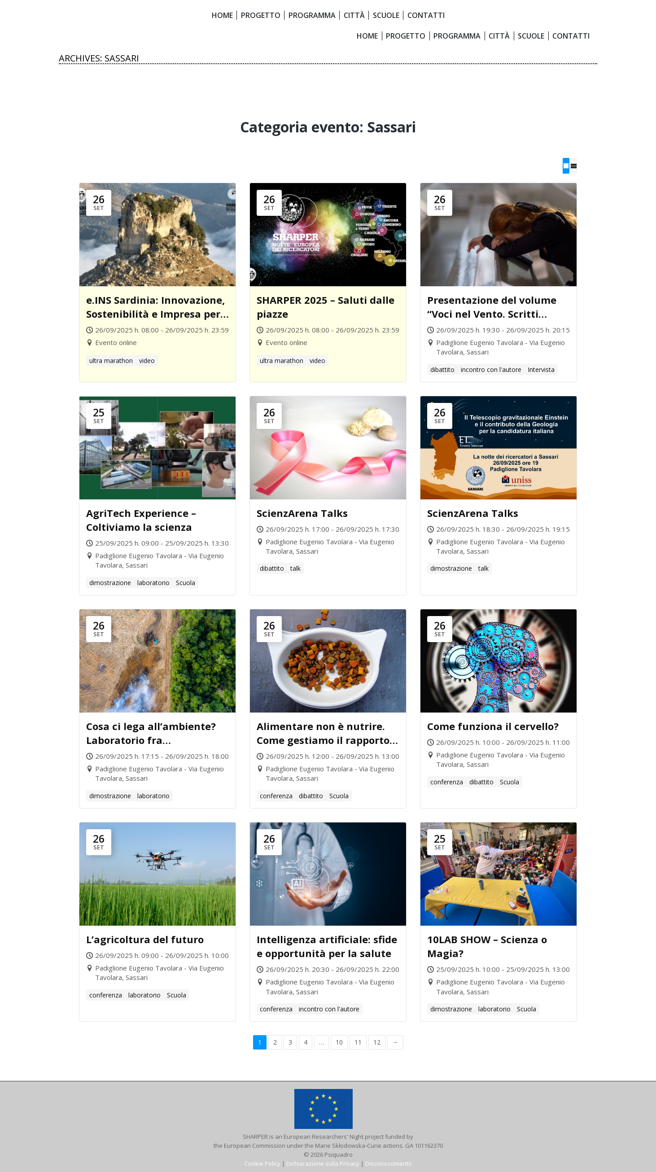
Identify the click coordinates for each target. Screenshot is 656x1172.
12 (376, 1041)
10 (339, 1041)
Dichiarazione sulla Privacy (322, 1163)
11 (358, 1041)
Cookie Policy (262, 1163)
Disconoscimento (388, 1163)
